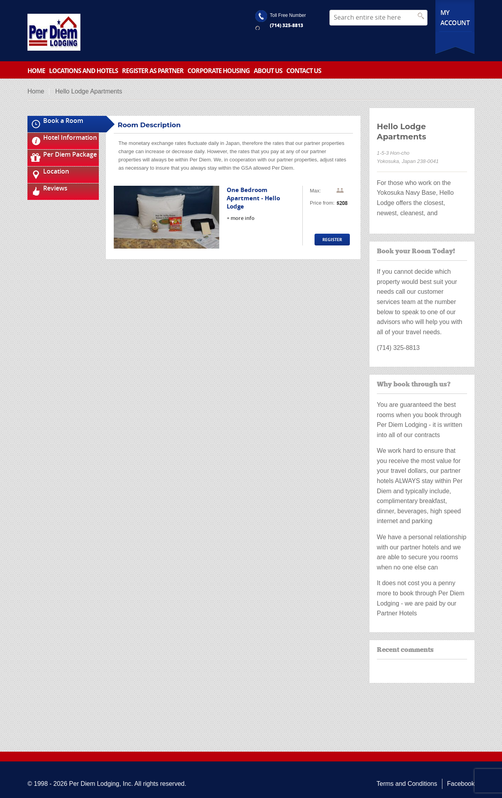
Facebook (461, 783)
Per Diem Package (70, 154)
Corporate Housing (218, 70)
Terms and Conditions (406, 783)
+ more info (241, 217)
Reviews (55, 188)
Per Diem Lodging (94, 783)
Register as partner (153, 70)
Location (56, 171)
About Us (268, 70)
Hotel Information (70, 137)
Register (332, 239)
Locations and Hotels (83, 70)
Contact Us (303, 70)
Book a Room (63, 120)
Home (36, 70)
